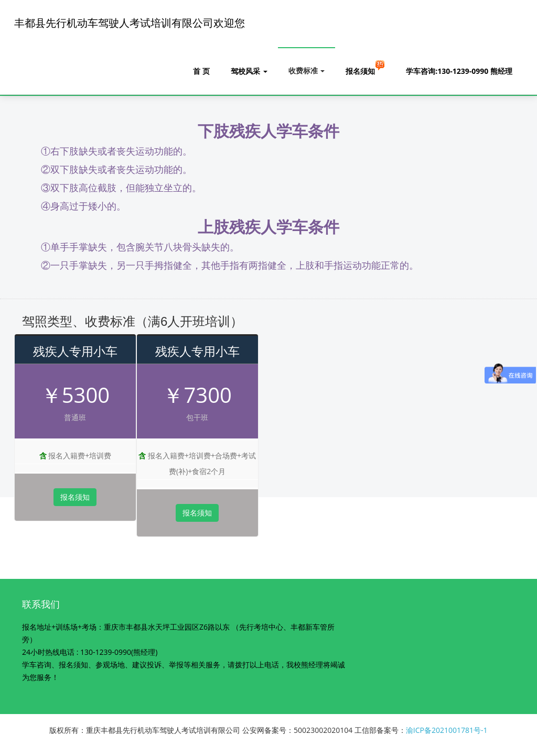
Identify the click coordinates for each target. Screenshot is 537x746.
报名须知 (365, 67)
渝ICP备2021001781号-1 (447, 730)
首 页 (201, 71)
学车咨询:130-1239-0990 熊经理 (459, 71)
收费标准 (306, 70)
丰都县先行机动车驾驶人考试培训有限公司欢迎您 (129, 23)
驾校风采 (249, 71)
